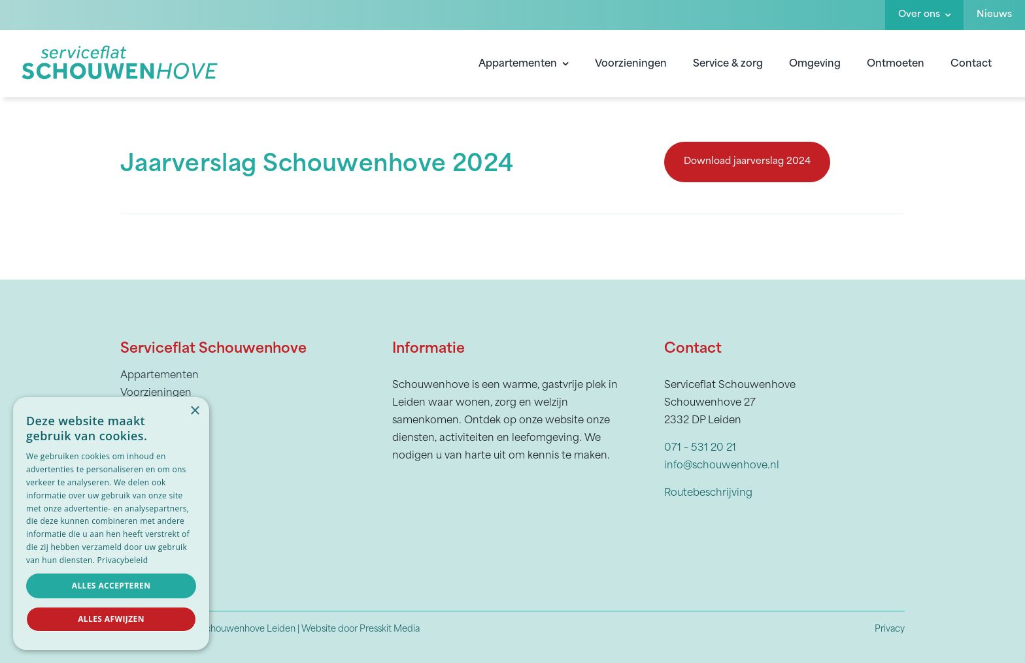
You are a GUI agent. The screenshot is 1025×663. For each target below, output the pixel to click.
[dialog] (111, 523)
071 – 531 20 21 (700, 446)
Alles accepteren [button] (111, 585)
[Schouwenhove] (120, 48)
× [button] (194, 411)
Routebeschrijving (708, 491)
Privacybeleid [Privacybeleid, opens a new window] (122, 560)
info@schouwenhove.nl (721, 463)
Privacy (890, 627)
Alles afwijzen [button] (111, 618)
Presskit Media (390, 627)
